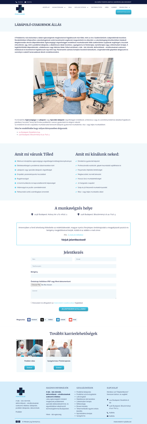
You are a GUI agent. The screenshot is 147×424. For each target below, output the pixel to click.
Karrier (114, 7)
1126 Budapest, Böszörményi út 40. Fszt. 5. (34, 135)
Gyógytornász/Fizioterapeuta (58, 361)
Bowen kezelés (82, 406)
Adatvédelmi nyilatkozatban (64, 303)
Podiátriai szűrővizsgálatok (86, 394)
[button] (32, 319)
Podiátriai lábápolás (83, 392)
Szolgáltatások (81, 7)
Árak (70, 7)
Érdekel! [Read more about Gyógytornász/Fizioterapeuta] (59, 367)
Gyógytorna (80, 416)
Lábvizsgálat (81, 397)
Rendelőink (124, 7)
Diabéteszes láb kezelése (85, 399)
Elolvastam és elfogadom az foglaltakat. (57, 303)
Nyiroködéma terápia (84, 413)
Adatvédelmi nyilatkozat (122, 422)
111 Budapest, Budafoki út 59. (29, 132)
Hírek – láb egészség (53, 414)
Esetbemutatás (96, 7)
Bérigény (34, 272)
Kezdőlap (46, 7)
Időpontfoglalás (123, 12)
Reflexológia (81, 404)
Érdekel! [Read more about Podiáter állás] (29, 367)
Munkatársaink (59, 7)
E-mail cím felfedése (75, 235)
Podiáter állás (29, 361)
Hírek (107, 7)
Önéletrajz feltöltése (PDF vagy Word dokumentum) (51, 281)
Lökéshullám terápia (84, 401)
